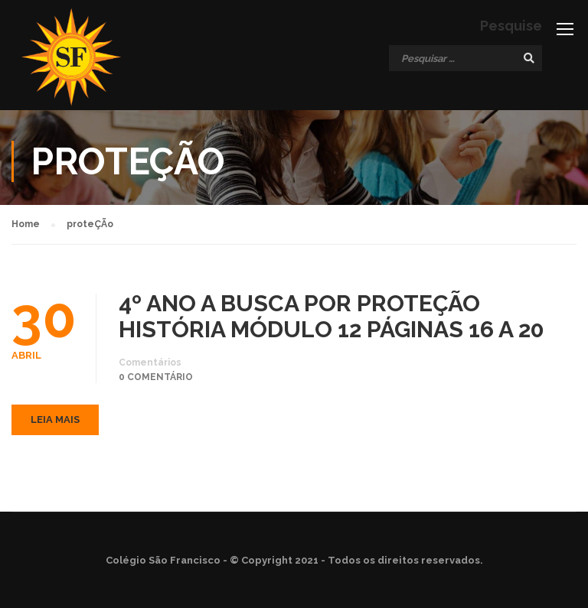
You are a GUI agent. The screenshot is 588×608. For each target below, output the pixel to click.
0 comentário (156, 377)
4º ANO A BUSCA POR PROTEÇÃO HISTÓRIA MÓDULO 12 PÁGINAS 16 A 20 (331, 317)
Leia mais (55, 419)
